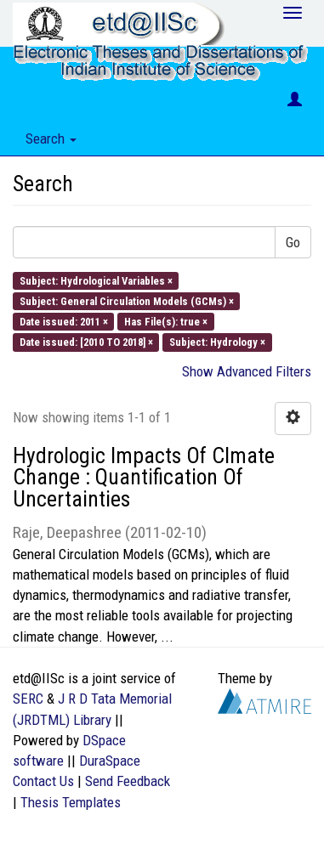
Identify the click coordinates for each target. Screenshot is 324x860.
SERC (28, 698)
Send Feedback (127, 780)
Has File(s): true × (165, 321)
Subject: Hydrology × (217, 342)
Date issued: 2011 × (64, 321)
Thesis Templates (70, 802)
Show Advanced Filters (246, 371)
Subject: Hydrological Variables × (96, 280)
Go (293, 242)
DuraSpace (109, 760)
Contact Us (43, 780)
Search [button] (51, 138)
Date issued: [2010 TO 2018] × (86, 342)
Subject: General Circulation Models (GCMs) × (127, 300)
